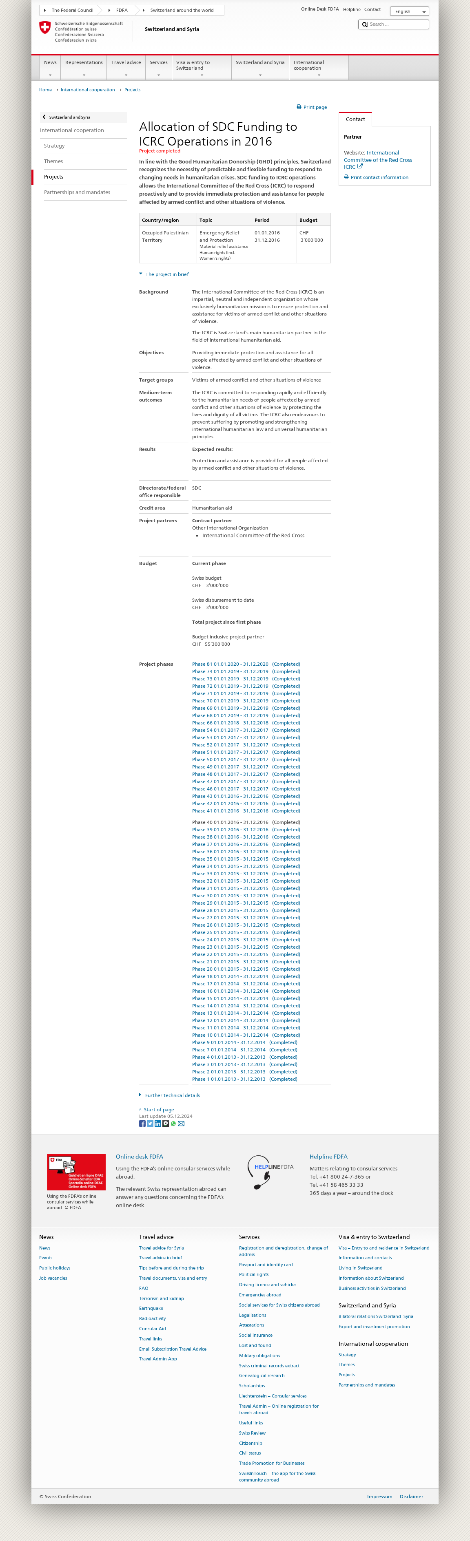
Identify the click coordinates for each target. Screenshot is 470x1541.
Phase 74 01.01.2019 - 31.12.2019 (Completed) (246, 671)
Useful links (251, 1423)
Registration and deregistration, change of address (283, 1251)
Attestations (251, 1325)
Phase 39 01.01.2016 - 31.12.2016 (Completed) (246, 829)
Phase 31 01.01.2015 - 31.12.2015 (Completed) (246, 888)
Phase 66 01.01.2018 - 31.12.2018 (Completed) (246, 722)
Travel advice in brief (160, 1258)
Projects (347, 1375)
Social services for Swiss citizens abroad (279, 1305)
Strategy (347, 1355)
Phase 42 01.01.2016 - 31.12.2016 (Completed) (246, 803)
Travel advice (126, 69)
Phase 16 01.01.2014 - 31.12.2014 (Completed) (246, 990)
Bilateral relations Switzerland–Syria (376, 1316)
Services (159, 69)
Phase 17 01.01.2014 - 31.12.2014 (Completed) (246, 983)
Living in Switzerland (361, 1268)
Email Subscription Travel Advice (172, 1349)
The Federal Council (72, 10)
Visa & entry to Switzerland (202, 69)
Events (45, 1258)
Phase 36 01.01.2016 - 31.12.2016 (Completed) (246, 851)
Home (45, 90)
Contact (352, 119)
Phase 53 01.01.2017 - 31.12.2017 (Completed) (246, 737)
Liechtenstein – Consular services (272, 1396)
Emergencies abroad (260, 1295)
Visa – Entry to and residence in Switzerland (384, 1248)
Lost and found (255, 1345)
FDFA (122, 10)
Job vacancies (53, 1278)
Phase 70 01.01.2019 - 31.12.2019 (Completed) (246, 700)
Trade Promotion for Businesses (271, 1463)
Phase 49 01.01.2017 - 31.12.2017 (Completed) (246, 766)
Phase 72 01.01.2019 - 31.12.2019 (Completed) (246, 686)
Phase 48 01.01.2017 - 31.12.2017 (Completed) (246, 774)
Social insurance (256, 1335)
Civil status (250, 1453)
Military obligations (259, 1355)
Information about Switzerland (371, 1278)
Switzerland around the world (182, 10)
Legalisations (252, 1315)
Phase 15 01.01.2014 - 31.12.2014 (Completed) (246, 998)
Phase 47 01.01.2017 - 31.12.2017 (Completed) (246, 781)
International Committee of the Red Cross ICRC (378, 159)
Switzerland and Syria (260, 69)
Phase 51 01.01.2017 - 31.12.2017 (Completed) (246, 752)
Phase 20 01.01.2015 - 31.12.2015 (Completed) (246, 968)
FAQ (144, 1288)
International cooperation (319, 69)
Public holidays (54, 1268)
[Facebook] (143, 1123)
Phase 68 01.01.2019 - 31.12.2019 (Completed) (246, 715)
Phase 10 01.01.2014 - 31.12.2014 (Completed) (246, 1035)
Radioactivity (152, 1319)
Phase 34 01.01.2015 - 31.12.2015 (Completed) (246, 866)
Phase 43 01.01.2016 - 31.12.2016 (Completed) (246, 796)
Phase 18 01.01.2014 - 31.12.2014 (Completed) (246, 976)
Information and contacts (365, 1258)
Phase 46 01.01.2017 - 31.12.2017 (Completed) (246, 788)
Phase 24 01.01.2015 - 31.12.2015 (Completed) (246, 939)
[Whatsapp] (174, 1123)
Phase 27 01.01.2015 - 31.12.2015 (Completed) (246, 917)
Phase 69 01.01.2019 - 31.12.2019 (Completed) (246, 708)
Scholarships (252, 1386)
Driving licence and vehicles (267, 1285)
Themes (347, 1365)
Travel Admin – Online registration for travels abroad (279, 1409)
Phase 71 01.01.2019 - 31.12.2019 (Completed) (246, 693)
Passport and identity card (266, 1264)
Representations (83, 69)
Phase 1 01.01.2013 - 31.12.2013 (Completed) (244, 1079)
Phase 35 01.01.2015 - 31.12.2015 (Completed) (246, 858)
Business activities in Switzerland (372, 1288)
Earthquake (151, 1308)
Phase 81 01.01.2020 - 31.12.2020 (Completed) (246, 664)
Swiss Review (252, 1433)
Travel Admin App (158, 1359)
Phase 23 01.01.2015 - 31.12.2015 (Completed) (246, 946)
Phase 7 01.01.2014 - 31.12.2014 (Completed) (244, 1049)
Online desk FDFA (139, 1156)
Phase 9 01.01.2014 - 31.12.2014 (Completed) (244, 1042)
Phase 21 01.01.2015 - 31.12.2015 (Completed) (246, 961)
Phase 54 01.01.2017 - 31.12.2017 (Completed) (246, 730)
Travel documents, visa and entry (173, 1278)
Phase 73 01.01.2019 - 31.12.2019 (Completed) (246, 678)
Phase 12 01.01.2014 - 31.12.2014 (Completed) (246, 1020)
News (50, 69)
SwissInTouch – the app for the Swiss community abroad (277, 1477)
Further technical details (172, 1095)
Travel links (150, 1339)
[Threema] (166, 1123)
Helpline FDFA (329, 1156)
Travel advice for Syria (161, 1248)
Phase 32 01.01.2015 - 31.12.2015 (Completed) (246, 880)
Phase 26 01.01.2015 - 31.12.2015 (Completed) (246, 924)
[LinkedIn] (158, 1123)
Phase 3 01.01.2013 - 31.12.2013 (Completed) (244, 1064)
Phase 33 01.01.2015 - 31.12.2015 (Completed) (246, 873)
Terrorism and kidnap (161, 1298)
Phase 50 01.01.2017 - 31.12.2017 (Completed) (246, 759)
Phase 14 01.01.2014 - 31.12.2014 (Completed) (246, 1005)
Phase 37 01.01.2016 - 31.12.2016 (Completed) (246, 844)
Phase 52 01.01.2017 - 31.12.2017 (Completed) (246, 744)
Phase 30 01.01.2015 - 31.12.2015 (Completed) (246, 895)
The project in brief (166, 274)
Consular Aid (152, 1328)
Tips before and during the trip (171, 1268)
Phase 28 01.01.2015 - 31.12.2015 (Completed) (246, 910)
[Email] (181, 1123)
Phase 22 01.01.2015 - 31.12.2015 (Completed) (246, 954)
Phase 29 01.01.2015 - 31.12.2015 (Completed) (246, 902)
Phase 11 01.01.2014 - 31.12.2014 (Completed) (246, 1027)
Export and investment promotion (374, 1326)
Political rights (253, 1275)
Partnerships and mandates (367, 1385)
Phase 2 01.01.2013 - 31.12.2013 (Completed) (244, 1071)
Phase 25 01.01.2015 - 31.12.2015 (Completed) (246, 932)
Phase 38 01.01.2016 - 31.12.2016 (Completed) (246, 836)
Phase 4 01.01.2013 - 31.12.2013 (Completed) (244, 1057)
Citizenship (250, 1443)
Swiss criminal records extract (269, 1366)
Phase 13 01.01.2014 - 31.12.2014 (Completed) (246, 1013)
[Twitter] (151, 1123)
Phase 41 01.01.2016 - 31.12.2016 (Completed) (246, 810)
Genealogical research (262, 1376)
